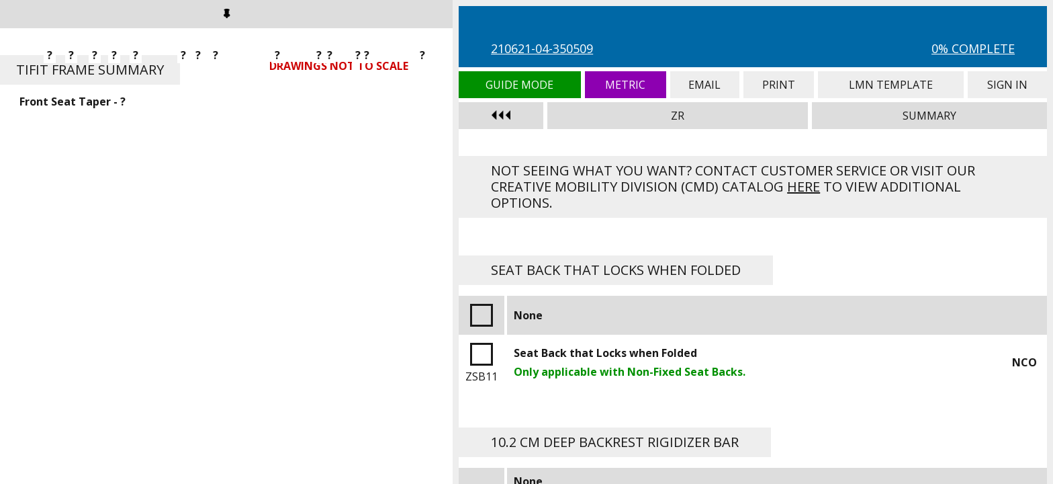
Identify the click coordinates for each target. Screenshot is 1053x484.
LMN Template (891, 84)
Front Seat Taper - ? (72, 101)
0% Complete (973, 48)
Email (704, 84)
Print (778, 84)
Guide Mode (520, 84)
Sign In (1007, 84)
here (803, 186)
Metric (625, 84)
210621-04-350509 (542, 48)
